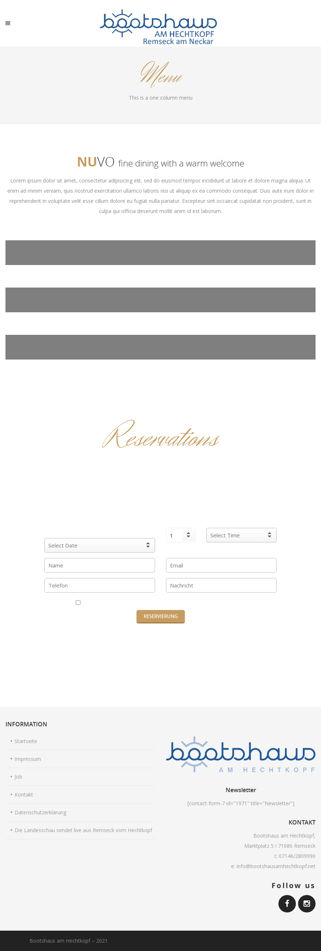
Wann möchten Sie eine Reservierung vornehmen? (100, 525)
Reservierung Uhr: (241, 520)
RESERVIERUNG (161, 616)
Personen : (180, 520)
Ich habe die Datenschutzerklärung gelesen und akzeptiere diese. (160, 602)
